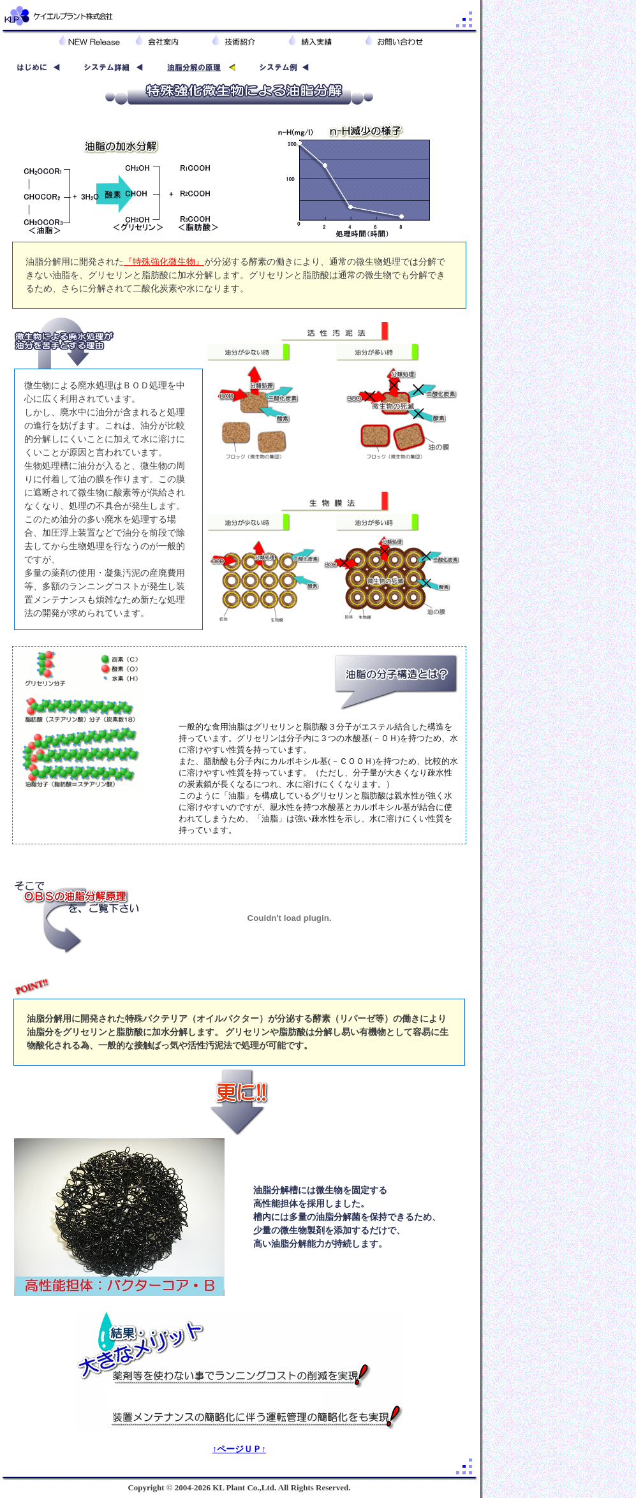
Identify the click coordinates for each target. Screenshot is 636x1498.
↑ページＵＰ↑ (239, 1449)
